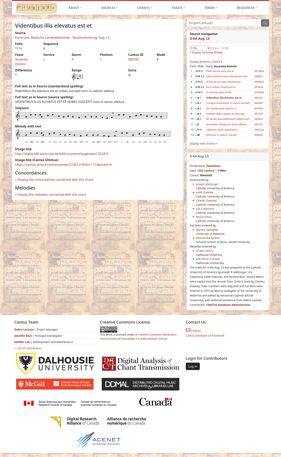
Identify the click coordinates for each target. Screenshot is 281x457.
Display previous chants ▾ (206, 61)
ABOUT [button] (74, 8)
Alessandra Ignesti (208, 238)
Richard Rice (204, 217)
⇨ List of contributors (28, 348)
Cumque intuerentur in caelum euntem (228, 103)
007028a (259, 92)
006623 (259, 76)
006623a (259, 81)
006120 (259, 124)
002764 (259, 113)
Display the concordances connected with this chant (55, 179)
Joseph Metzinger (207, 184)
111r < (215, 48)
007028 (259, 87)
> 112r (224, 48)
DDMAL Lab (22, 342)
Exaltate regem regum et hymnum (225, 113)
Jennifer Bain (23, 336)
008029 (259, 135)
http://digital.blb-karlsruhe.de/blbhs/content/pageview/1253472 (62, 154)
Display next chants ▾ (203, 143)
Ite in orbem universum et (220, 87)
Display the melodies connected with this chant (52, 194)
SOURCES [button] (108, 8)
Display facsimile (207, 52)
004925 (259, 119)
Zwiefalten (213, 166)
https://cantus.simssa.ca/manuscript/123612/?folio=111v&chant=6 (63, 164)
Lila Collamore (205, 209)
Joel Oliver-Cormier (208, 259)
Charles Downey (206, 200)
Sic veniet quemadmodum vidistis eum (227, 119)
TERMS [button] (209, 8)
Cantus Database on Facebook (205, 335)
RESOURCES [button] (246, 8)
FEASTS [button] (177, 8)
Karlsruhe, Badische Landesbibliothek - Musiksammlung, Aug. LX (62, 37)
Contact (193, 330)
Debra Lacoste (24, 329)
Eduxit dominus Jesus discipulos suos (227, 76)
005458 (259, 108)
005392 (133, 59)
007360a (259, 71)
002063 (259, 103)
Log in (192, 366)
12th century (206, 170)
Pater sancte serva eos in (220, 71)
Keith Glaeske (204, 192)
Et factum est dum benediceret (223, 81)
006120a (259, 129)
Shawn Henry (204, 251)
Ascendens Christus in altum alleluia (226, 124)
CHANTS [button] (143, 8)
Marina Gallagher (207, 230)
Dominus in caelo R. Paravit (221, 135)
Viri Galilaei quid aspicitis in (221, 108)
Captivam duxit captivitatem (222, 129)
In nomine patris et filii (219, 92)
